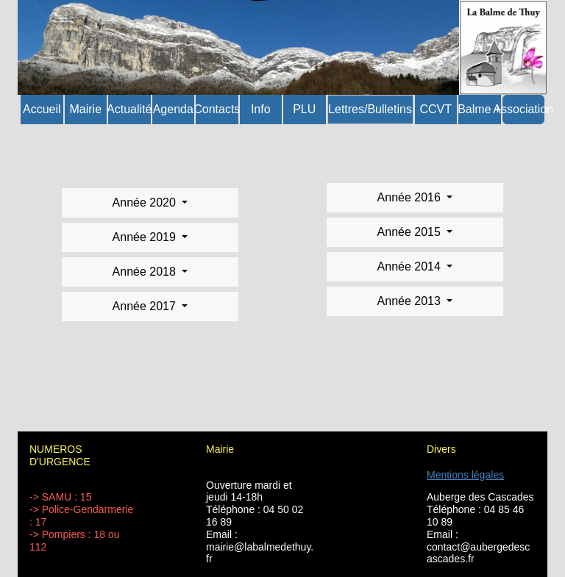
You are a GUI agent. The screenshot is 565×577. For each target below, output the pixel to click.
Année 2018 (146, 271)
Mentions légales (465, 475)
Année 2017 (146, 306)
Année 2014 (410, 266)
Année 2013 (410, 301)
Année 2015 (410, 232)
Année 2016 (410, 197)
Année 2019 (146, 237)
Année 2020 (146, 202)
